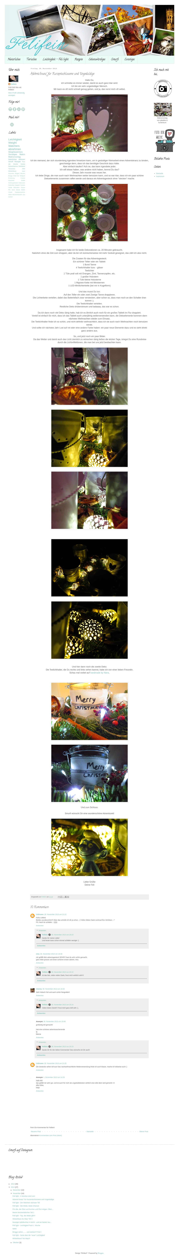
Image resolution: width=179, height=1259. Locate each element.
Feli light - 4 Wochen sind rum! (24, 1196)
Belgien (17, 173)
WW (23, 169)
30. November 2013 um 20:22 (62, 972)
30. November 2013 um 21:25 (55, 1063)
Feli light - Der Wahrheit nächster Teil (26, 1203)
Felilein (45, 935)
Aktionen (22, 159)
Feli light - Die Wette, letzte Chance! (26, 1206)
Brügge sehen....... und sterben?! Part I (27, 1232)
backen (10, 197)
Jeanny (39, 989)
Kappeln (17, 185)
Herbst (23, 164)
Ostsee (23, 187)
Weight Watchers (14, 144)
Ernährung (11, 178)
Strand (18, 189)
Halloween (22, 183)
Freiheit (23, 178)
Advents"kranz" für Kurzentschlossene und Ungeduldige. (33, 1199)
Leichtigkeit (15, 139)
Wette (10, 194)
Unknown (40, 914)
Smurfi (114, 59)
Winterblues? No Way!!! (21, 1238)
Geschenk (11, 180)
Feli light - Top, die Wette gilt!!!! (24, 1216)
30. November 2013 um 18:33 (53, 989)
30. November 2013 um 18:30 (51, 954)
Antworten (40, 926)
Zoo (24, 194)
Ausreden (11, 173)
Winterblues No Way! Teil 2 (22, 1219)
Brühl (14, 176)
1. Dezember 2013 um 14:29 (54, 1077)
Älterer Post (143, 1131)
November (17, 1193)
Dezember (17, 1190)
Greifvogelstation (13, 183)
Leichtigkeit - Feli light (55, 59)
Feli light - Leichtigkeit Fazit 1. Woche (26, 1225)
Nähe (14, 1229)
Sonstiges (129, 59)
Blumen (23, 173)
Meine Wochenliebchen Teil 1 (23, 1212)
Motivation (16, 187)
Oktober (16, 1242)
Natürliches (14, 59)
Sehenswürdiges (97, 59)
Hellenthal (11, 185)
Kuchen (23, 185)
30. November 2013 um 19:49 (54, 1021)
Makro (22, 154)
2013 (13, 1187)
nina (37, 954)
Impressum (160, 176)
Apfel (23, 171)
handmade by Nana (99, 673)
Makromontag (14, 157)
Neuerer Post (36, 1131)
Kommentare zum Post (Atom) (50, 1135)
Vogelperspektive (20, 192)
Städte (23, 189)
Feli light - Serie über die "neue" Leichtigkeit (29, 1235)
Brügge (10, 176)
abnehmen (14, 149)
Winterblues (12, 171)
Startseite (90, 1131)
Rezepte (78, 59)
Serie (13, 189)
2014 (13, 1184)
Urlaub (10, 192)
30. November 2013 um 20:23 (62, 935)
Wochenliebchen (17, 194)
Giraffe (23, 180)
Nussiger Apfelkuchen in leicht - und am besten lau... (32, 1222)
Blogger (100, 1253)
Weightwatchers (15, 152)
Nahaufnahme (13, 166)
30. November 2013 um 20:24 (62, 1005)
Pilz (9, 189)
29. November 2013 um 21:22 (55, 914)
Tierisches (31, 59)
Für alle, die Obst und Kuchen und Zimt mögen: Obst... (33, 1209)
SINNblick (21, 166)
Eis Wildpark (21, 176)
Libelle (10, 187)
